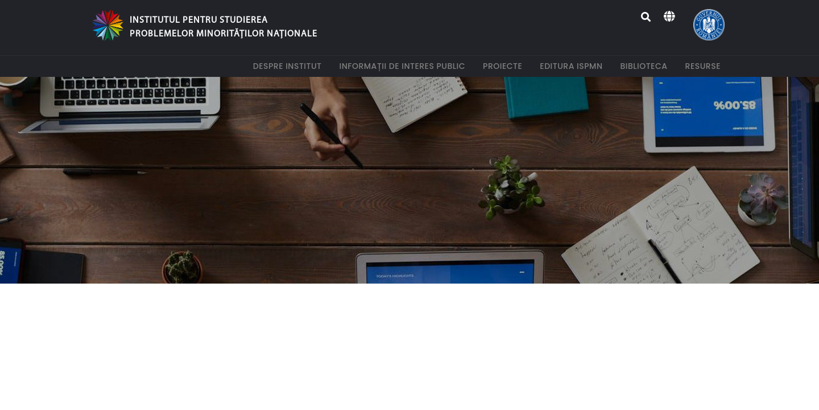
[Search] (646, 17)
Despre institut (289, 66)
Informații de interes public (404, 66)
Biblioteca (646, 66)
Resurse (705, 66)
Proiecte (505, 66)
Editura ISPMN (573, 66)
